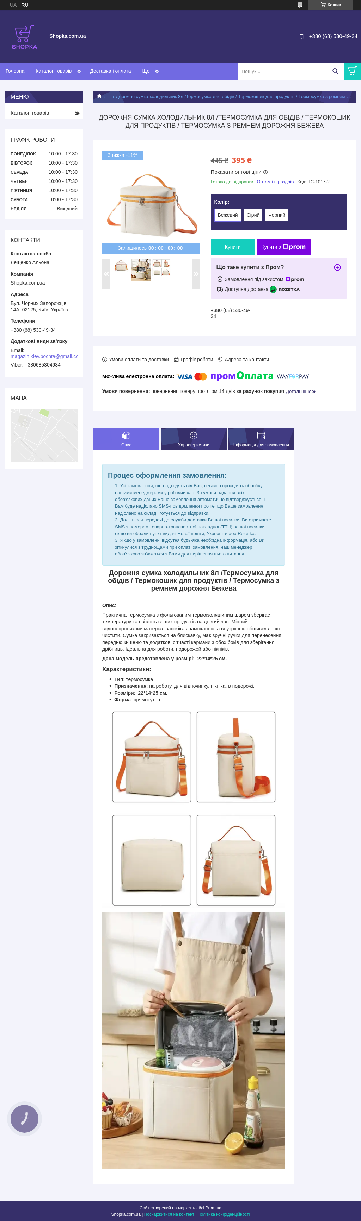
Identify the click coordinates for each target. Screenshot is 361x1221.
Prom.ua (213, 1208)
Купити (233, 247)
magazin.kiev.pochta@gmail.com (47, 356)
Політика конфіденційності (224, 1214)
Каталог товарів (54, 71)
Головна (15, 71)
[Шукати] (335, 71)
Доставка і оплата (110, 71)
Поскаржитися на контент (169, 1214)
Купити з (284, 247)
